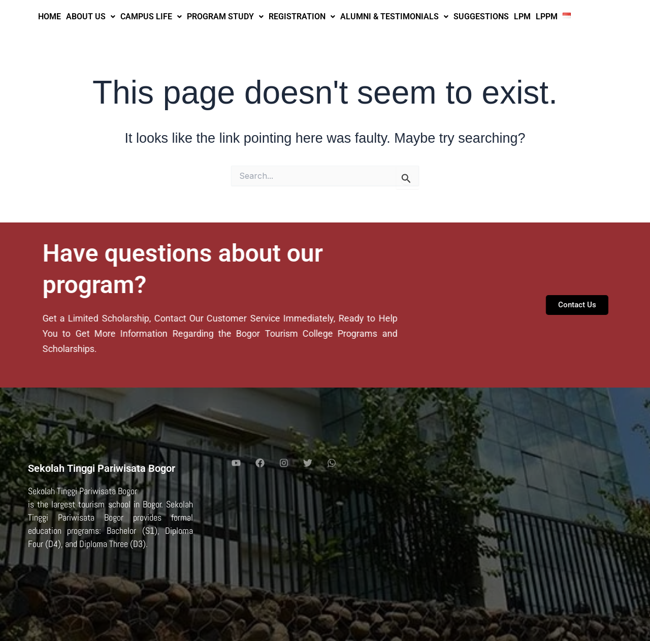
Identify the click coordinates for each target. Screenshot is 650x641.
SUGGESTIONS (481, 16)
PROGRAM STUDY (225, 16)
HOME (49, 16)
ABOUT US (90, 16)
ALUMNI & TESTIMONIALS (394, 16)
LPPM (547, 16)
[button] (90, 16)
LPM (522, 16)
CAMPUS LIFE (151, 16)
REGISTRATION (302, 16)
